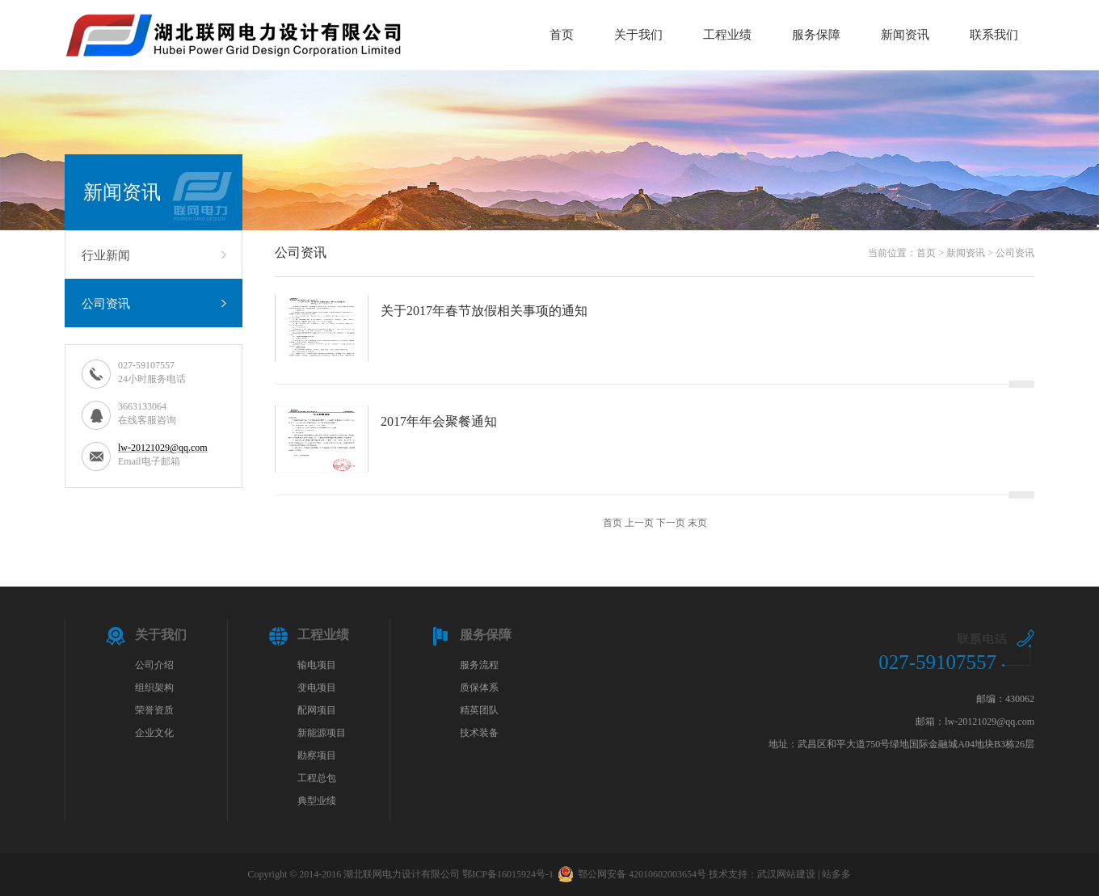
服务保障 (816, 34)
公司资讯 (106, 303)
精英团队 (479, 710)
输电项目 (316, 665)
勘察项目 (316, 755)
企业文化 (154, 732)
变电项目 (316, 687)
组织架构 (154, 687)
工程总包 (316, 778)
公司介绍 (154, 665)
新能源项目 (321, 732)
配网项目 (316, 710)
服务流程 (479, 665)
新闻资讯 (905, 34)
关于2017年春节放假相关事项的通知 (484, 311)
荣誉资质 (154, 710)
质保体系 (479, 687)
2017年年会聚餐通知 (439, 421)
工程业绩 (727, 34)
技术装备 (479, 732)
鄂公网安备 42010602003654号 (632, 874)
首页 (562, 34)
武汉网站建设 (786, 874)
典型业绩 (316, 800)
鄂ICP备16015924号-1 (508, 874)
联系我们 (994, 34)
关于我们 (638, 34)
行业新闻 (106, 255)
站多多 (836, 874)
